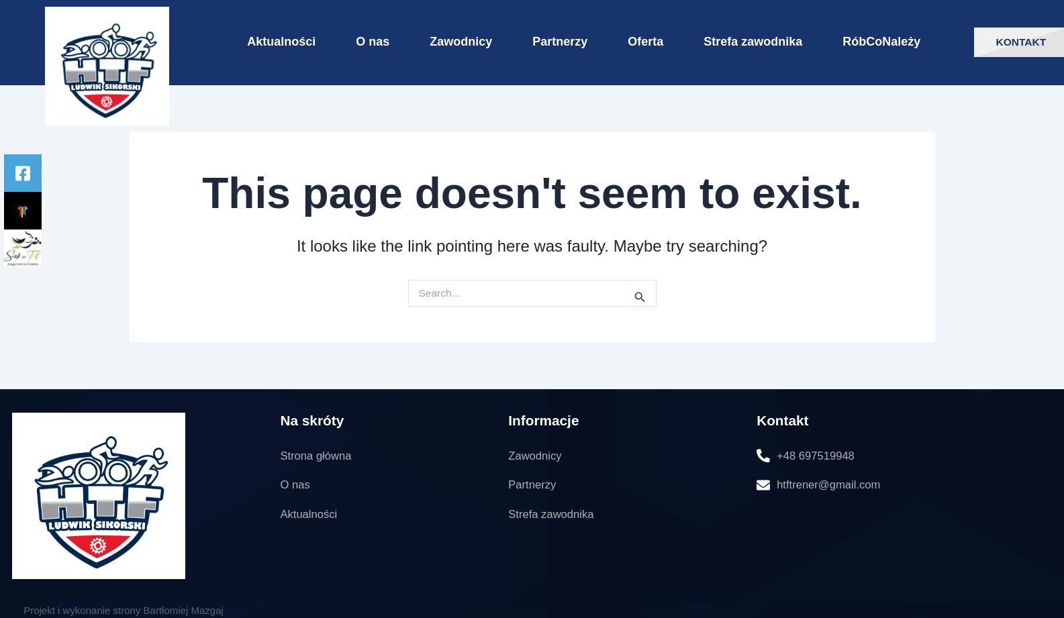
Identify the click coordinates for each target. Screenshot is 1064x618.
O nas (372, 41)
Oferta (645, 41)
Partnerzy (559, 41)
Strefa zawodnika (753, 41)
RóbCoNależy (881, 41)
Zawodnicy (461, 41)
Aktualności (281, 41)
